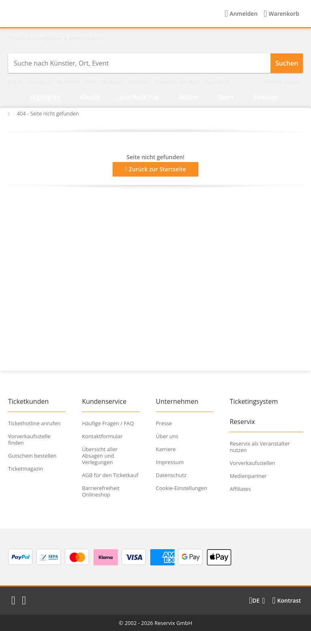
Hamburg (40, 81)
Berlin (16, 81)
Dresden (139, 81)
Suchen (286, 63)
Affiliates (240, 488)
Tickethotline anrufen (34, 423)
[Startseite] (60, 14)
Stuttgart (112, 81)
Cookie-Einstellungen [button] (181, 488)
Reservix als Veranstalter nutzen (260, 447)
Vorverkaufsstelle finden (29, 439)
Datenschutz (171, 475)
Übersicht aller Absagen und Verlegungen (99, 456)
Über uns (167, 436)
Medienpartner (248, 476)
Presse (164, 423)
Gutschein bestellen (32, 455)
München (68, 81)
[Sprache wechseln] (257, 601)
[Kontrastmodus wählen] (286, 601)
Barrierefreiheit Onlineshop (100, 491)
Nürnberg (218, 81)
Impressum (170, 462)
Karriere (166, 449)
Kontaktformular (102, 436)
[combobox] (139, 63)
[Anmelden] (241, 14)
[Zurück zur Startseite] (9, 113)
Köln (91, 81)
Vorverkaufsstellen (252, 463)
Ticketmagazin (25, 468)
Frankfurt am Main (178, 81)
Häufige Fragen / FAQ (108, 423)
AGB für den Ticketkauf (110, 475)
